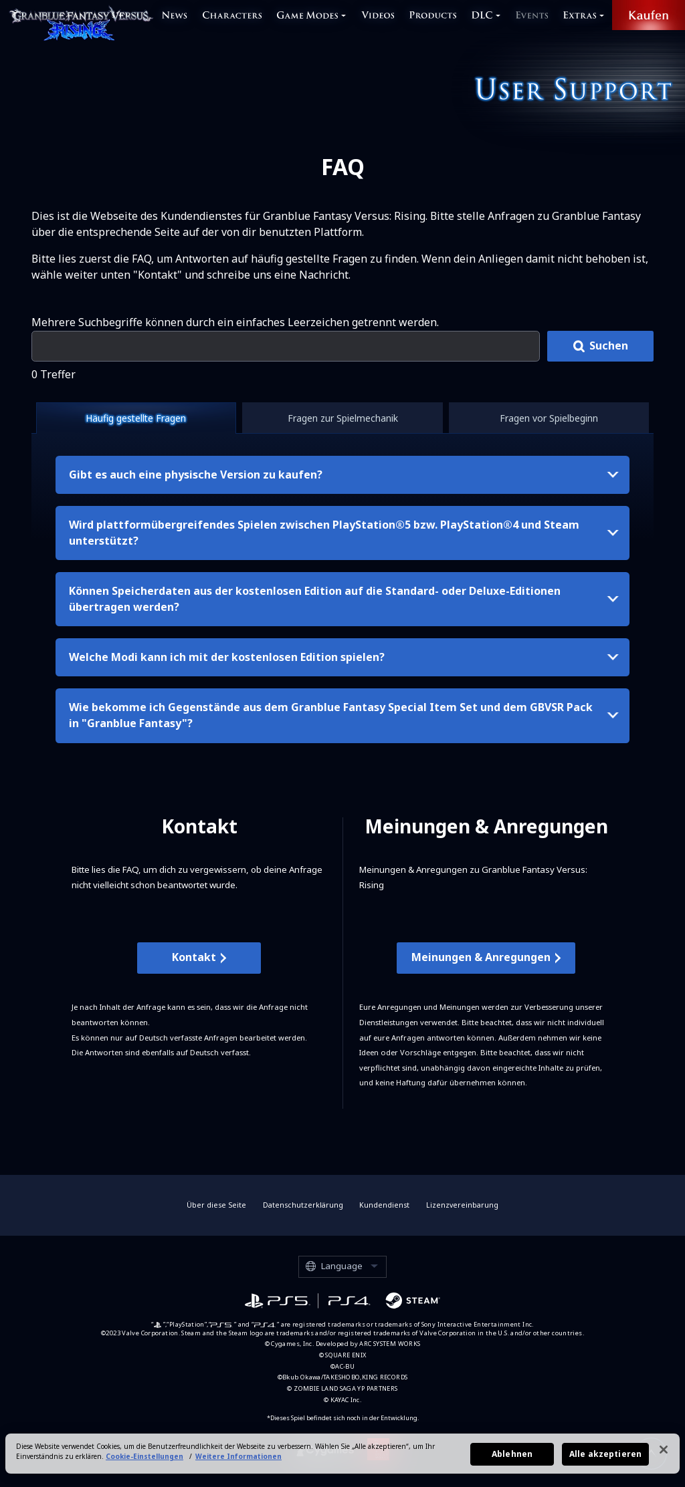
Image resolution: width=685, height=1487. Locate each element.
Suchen (608, 345)
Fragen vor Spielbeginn (549, 418)
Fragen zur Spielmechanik (343, 418)
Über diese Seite (216, 1205)
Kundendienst (384, 1205)
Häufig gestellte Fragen (136, 418)
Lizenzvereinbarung (462, 1205)
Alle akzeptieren (605, 1460)
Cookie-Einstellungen (144, 1462)
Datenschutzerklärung (303, 1205)
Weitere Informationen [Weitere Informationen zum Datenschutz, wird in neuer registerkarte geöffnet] (238, 1462)
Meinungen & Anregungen (481, 957)
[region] (342, 1460)
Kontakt (194, 957)
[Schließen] (663, 1455)
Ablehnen (512, 1460)
